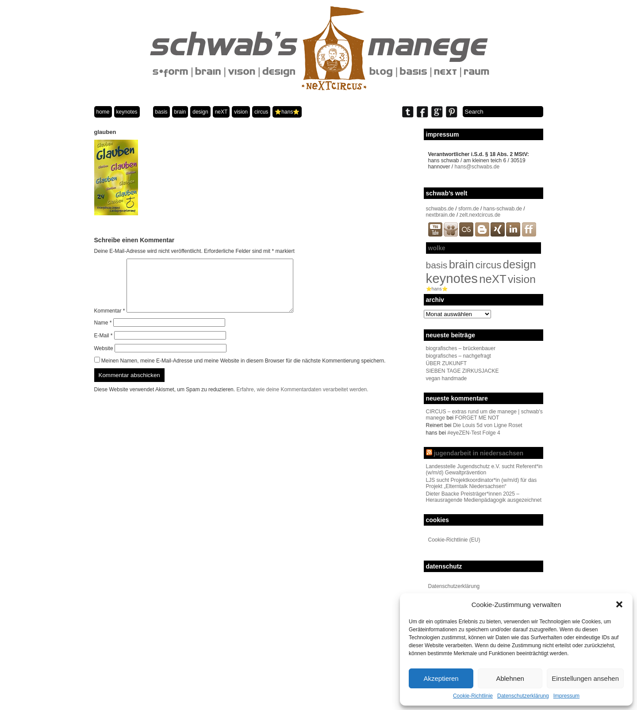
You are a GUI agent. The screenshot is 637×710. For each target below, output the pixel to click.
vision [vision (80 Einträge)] (522, 279)
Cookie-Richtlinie (473, 696)
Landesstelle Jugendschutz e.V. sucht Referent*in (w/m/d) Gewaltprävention (484, 469)
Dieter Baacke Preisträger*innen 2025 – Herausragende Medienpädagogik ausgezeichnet (484, 497)
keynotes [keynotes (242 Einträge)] (452, 278)
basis (161, 112)
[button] (619, 604)
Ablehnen (510, 678)
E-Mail (103, 346)
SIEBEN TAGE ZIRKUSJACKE (462, 371)
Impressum (566, 696)
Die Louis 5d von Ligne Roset (487, 425)
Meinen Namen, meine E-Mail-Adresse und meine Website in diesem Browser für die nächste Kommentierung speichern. (243, 371)
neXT (221, 112)
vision (241, 112)
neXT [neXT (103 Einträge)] (492, 279)
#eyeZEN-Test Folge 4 (473, 433)
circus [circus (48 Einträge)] (489, 265)
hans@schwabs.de (477, 167)
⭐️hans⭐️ (287, 112)
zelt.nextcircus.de (480, 215)
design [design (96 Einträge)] (519, 264)
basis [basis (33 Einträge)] (437, 265)
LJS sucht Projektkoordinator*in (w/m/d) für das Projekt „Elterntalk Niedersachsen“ (481, 483)
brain (180, 112)
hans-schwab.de (503, 209)
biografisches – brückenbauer (460, 348)
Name (103, 333)
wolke (436, 248)
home (103, 112)
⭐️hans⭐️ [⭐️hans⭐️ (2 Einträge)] (437, 288)
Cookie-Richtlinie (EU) (454, 540)
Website (103, 359)
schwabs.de (440, 209)
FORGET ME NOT (477, 418)
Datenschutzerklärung (523, 696)
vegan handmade (446, 378)
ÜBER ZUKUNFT (446, 363)
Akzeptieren (440, 678)
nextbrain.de (440, 215)
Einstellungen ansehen (585, 678)
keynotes (127, 112)
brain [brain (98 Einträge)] (461, 264)
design (200, 112)
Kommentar (109, 321)
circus (261, 112)
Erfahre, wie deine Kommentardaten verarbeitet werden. (302, 400)
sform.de (468, 209)
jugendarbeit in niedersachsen (478, 453)
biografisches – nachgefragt (458, 356)
